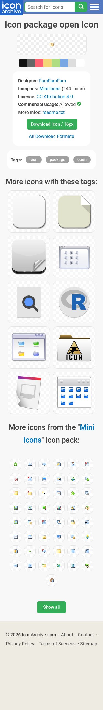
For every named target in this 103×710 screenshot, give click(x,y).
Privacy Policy (20, 643)
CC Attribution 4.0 (55, 96)
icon (34, 159)
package (57, 159)
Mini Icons (49, 88)
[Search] (81, 7)
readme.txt (54, 112)
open (82, 159)
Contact (86, 634)
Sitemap (88, 643)
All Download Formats (51, 136)
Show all (51, 607)
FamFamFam (52, 80)
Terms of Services (57, 643)
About (67, 634)
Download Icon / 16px (52, 124)
